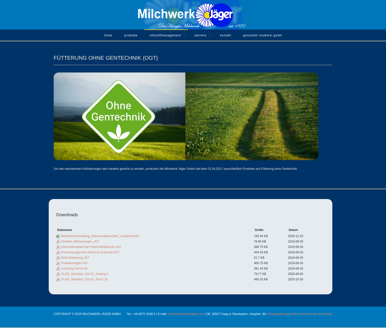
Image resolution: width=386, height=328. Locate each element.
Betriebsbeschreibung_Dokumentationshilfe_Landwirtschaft (100, 236)
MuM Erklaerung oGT (75, 257)
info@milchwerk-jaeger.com (186, 314)
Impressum (306, 314)
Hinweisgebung (278, 314)
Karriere (200, 35)
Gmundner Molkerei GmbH (262, 35)
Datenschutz (324, 314)
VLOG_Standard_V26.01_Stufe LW (84, 279)
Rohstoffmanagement (165, 35)
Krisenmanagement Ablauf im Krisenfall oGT (90, 252)
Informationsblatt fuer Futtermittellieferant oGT (91, 247)
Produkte (131, 35)
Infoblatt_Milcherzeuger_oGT (80, 241)
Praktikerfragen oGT (74, 263)
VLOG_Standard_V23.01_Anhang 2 (84, 274)
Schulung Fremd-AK (74, 268)
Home (108, 35)
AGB (293, 314)
